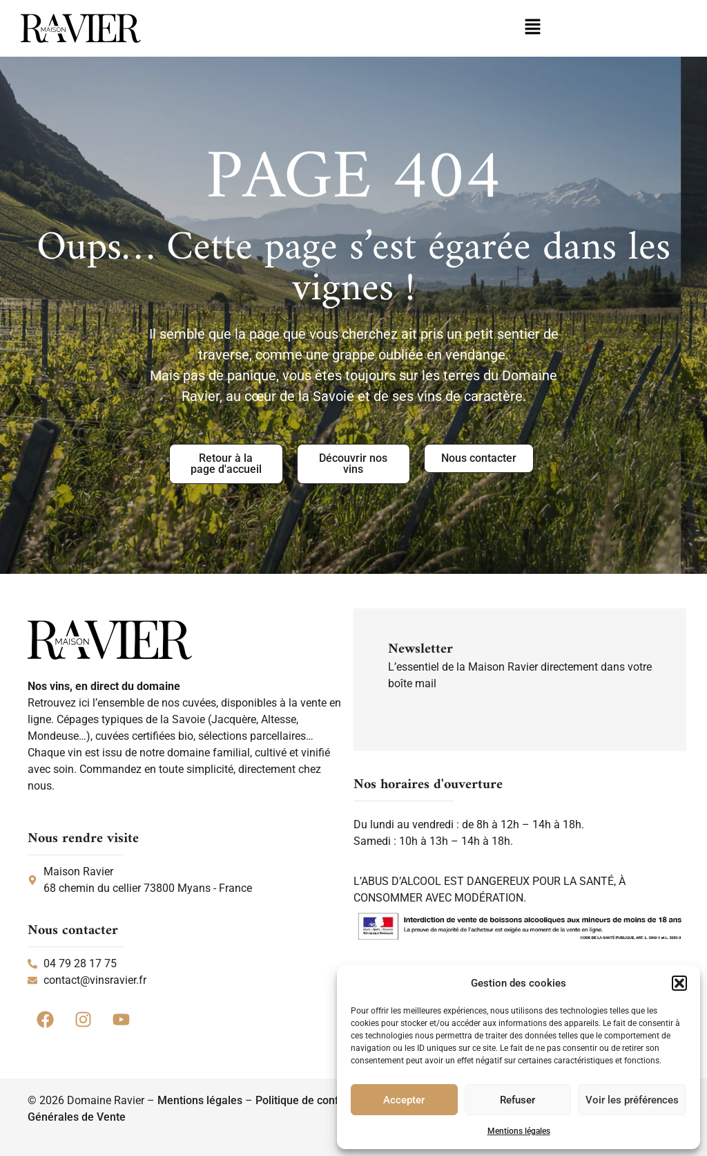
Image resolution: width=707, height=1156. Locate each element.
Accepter (404, 1100)
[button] (679, 983)
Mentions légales (518, 1131)
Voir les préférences (632, 1100)
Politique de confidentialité (321, 1100)
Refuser (517, 1100)
